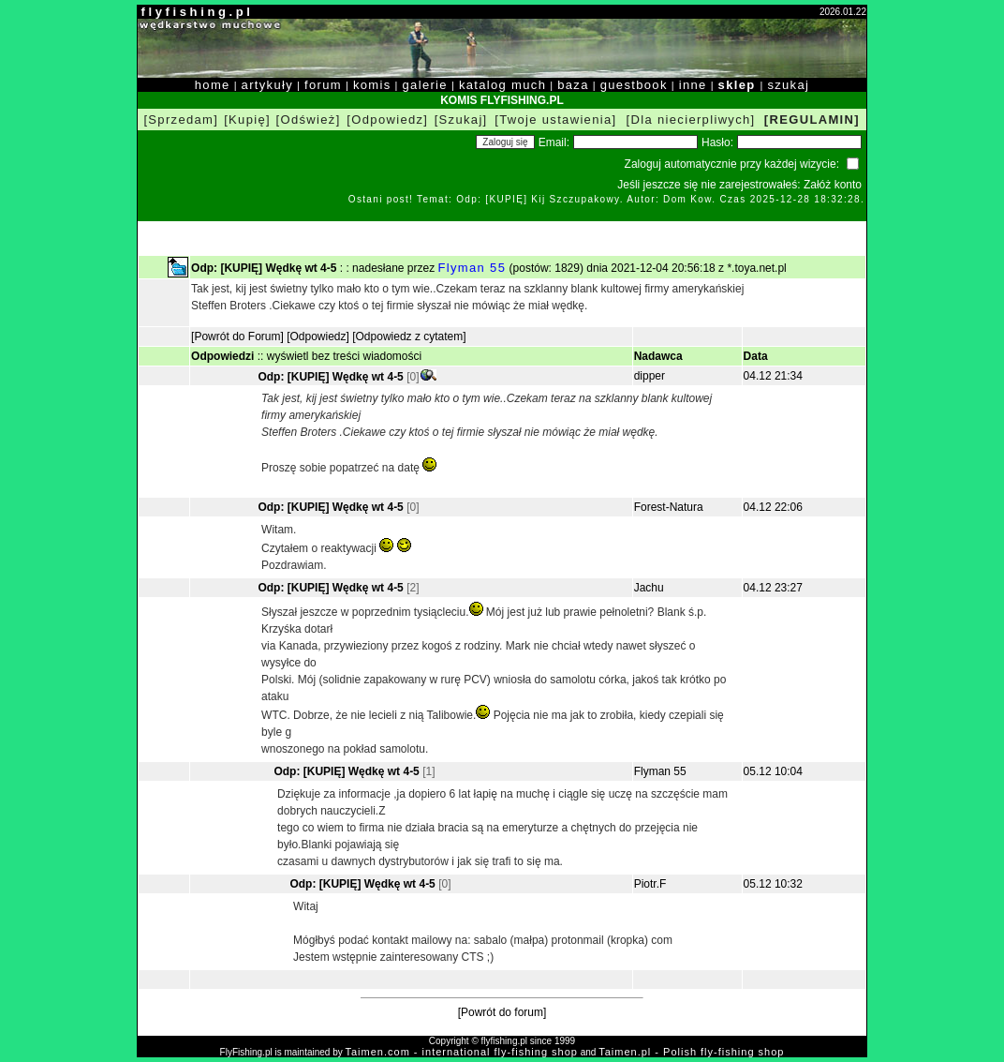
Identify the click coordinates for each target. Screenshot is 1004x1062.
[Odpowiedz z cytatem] (408, 336)
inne (693, 85)
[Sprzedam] (180, 119)
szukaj (788, 85)
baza (573, 85)
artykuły (267, 85)
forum (323, 85)
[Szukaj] (461, 119)
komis (372, 85)
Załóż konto (833, 184)
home (212, 85)
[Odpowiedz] (387, 119)
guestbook (634, 85)
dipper (649, 375)
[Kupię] (247, 119)
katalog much (502, 85)
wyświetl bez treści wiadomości (344, 356)
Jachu (649, 587)
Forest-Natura (668, 507)
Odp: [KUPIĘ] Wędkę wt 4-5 (330, 376)
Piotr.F (650, 883)
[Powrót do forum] (502, 1012)
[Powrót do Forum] (237, 336)
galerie (425, 85)
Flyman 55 (472, 268)
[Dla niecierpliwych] (691, 119)
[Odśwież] (308, 119)
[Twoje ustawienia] (555, 119)
